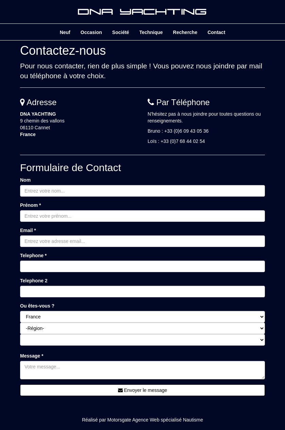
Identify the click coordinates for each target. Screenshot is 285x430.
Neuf (65, 32)
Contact (216, 32)
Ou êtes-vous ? (37, 306)
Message (32, 356)
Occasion (91, 32)
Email (28, 230)
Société (120, 32)
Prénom (30, 205)
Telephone (33, 255)
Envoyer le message (142, 390)
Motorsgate (119, 420)
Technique (151, 32)
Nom (25, 180)
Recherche (185, 32)
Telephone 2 (34, 280)
